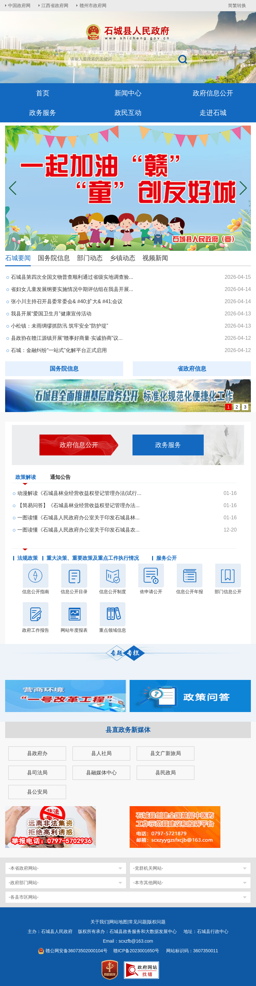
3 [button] (245, 406)
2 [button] (236, 406)
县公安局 (37, 792)
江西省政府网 (55, 5)
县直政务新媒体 (128, 729)
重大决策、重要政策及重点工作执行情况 (93, 558)
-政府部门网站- (23, 882)
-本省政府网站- (23, 868)
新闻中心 (128, 93)
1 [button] (228, 406)
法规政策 (27, 558)
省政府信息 (191, 368)
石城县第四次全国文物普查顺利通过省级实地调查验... (72, 277)
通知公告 (60, 477)
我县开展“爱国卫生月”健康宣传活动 (51, 313)
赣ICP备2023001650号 (136, 950)
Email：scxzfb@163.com (128, 941)
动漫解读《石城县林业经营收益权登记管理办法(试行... (79, 493)
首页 (42, 93)
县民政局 (165, 772)
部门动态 (90, 257)
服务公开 (166, 558)
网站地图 (118, 921)
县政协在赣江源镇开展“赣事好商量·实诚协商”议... (67, 338)
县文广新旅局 (165, 753)
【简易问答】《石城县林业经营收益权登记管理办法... (78, 505)
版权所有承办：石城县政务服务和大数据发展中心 (129, 931)
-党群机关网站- (148, 868)
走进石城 (213, 112)
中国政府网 (19, 5)
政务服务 (42, 112)
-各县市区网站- (23, 897)
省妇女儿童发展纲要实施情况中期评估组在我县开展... (72, 289)
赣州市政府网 (93, 5)
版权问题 (157, 921)
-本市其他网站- (148, 882)
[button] (243, 188)
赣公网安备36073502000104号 (76, 950)
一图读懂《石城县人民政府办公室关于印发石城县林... (78, 517)
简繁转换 (237, 5)
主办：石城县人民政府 (52, 931)
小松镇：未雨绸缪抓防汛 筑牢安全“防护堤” (59, 326)
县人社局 (101, 753)
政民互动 (128, 112)
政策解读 (25, 478)
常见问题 (138, 921)
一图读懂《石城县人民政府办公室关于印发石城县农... (78, 530)
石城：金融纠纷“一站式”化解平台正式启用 (59, 350)
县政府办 (37, 753)
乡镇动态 (122, 257)
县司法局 (37, 772)
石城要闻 (18, 257)
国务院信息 (54, 257)
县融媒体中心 (101, 772)
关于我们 (99, 921)
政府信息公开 (213, 93)
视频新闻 (155, 257)
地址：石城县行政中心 (205, 931)
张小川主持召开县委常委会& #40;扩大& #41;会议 (67, 301)
